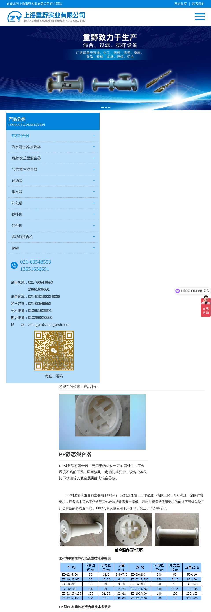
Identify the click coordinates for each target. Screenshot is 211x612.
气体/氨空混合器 (25, 169)
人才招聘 (13, 577)
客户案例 (92, 554)
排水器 (17, 192)
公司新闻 (125, 554)
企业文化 (13, 560)
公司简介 (13, 554)
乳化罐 (17, 203)
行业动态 (125, 560)
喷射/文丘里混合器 (26, 158)
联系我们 (198, 4)
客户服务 (13, 571)
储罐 (15, 248)
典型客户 (92, 560)
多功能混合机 (22, 237)
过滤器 (17, 181)
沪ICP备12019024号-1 (187, 607)
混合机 (17, 226)
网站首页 (180, 4)
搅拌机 (17, 214)
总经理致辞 (14, 565)
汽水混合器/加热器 (26, 147)
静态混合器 (21, 136)
